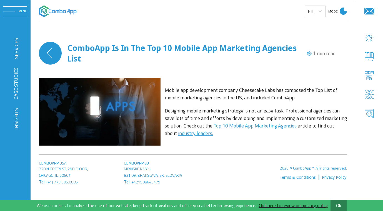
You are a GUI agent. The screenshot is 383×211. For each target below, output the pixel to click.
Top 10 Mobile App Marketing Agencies (256, 125)
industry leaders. (195, 133)
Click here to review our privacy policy (293, 205)
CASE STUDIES (16, 83)
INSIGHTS (16, 119)
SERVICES (16, 48)
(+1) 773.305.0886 (62, 182)
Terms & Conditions (298, 177)
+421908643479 (145, 182)
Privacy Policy (334, 177)
